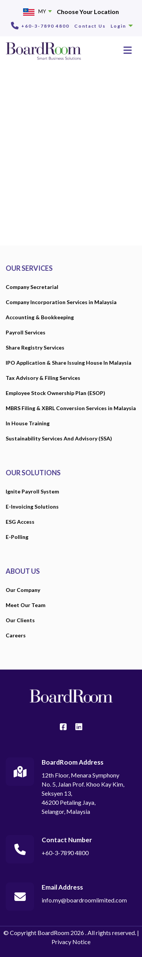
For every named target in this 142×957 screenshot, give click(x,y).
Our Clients (20, 620)
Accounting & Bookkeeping (40, 317)
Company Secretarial (32, 287)
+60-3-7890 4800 (45, 26)
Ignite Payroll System (32, 491)
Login (122, 26)
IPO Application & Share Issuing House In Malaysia (68, 362)
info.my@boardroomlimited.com (84, 900)
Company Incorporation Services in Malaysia (61, 302)
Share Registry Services (35, 347)
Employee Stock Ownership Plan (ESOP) (55, 393)
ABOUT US (23, 571)
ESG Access (20, 521)
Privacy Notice (71, 941)
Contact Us (90, 26)
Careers (16, 635)
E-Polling (17, 537)
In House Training (28, 423)
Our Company (23, 590)
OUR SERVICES (29, 268)
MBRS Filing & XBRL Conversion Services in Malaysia (71, 408)
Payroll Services (25, 332)
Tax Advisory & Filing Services (43, 378)
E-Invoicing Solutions (32, 506)
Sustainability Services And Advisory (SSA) (59, 438)
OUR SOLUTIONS (33, 472)
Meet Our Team (25, 605)
